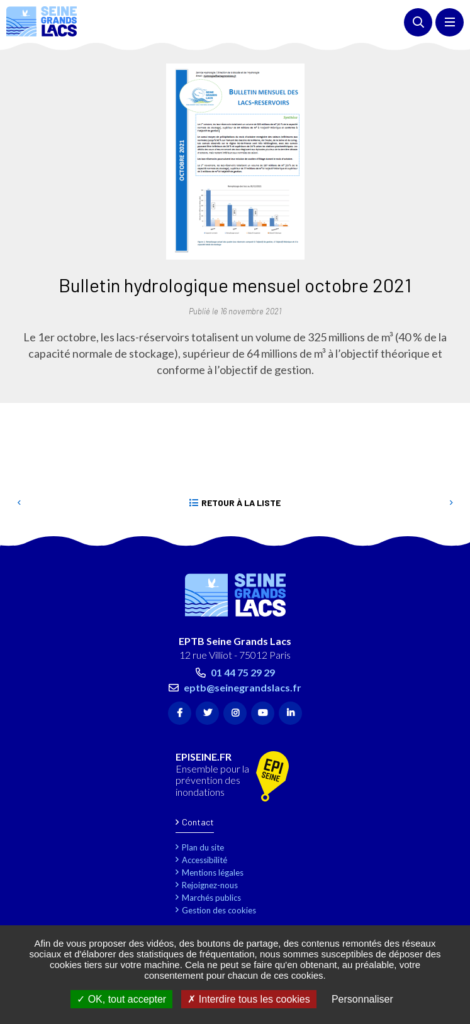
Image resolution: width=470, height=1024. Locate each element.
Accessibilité (204, 860)
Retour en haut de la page (442, 540)
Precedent (18, 503)
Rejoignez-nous (210, 885)
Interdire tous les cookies (248, 999)
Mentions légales (212, 872)
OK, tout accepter (121, 999)
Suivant (451, 503)
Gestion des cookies (219, 910)
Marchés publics (211, 898)
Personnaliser (362, 999)
